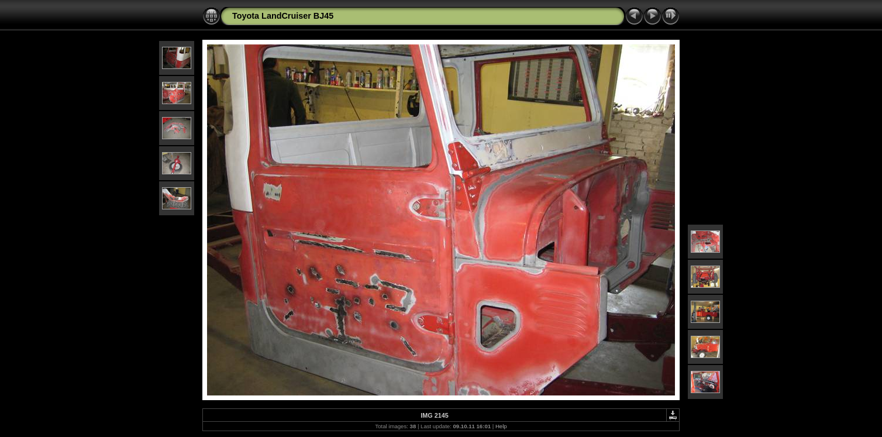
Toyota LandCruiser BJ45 (282, 15)
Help (501, 426)
